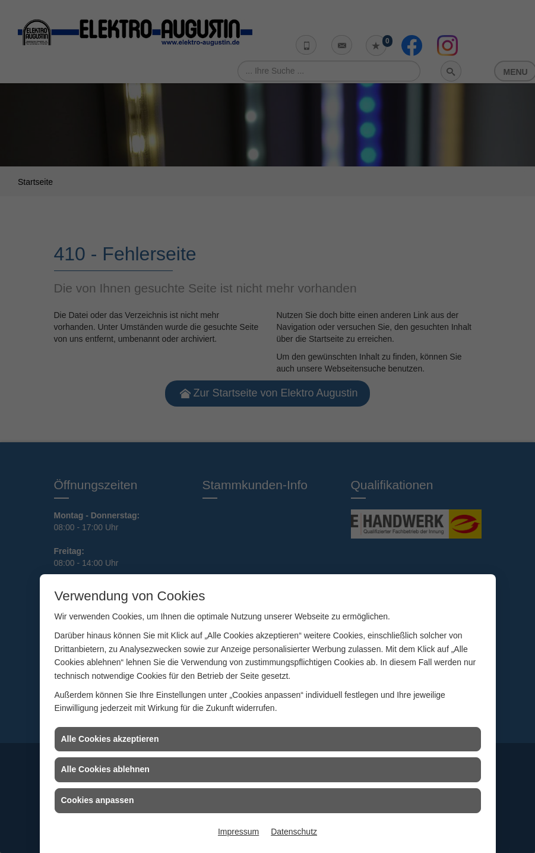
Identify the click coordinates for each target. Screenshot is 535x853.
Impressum (238, 831)
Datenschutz (294, 831)
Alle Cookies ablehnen (105, 769)
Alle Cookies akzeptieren (110, 739)
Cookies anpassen (97, 800)
